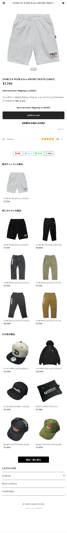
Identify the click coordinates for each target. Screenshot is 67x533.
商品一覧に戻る (33, 459)
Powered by (33, 508)
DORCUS (6, 476)
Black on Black (9, 484)
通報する (61, 129)
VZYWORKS (8, 491)
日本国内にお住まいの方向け (33, 123)
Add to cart (33, 115)
